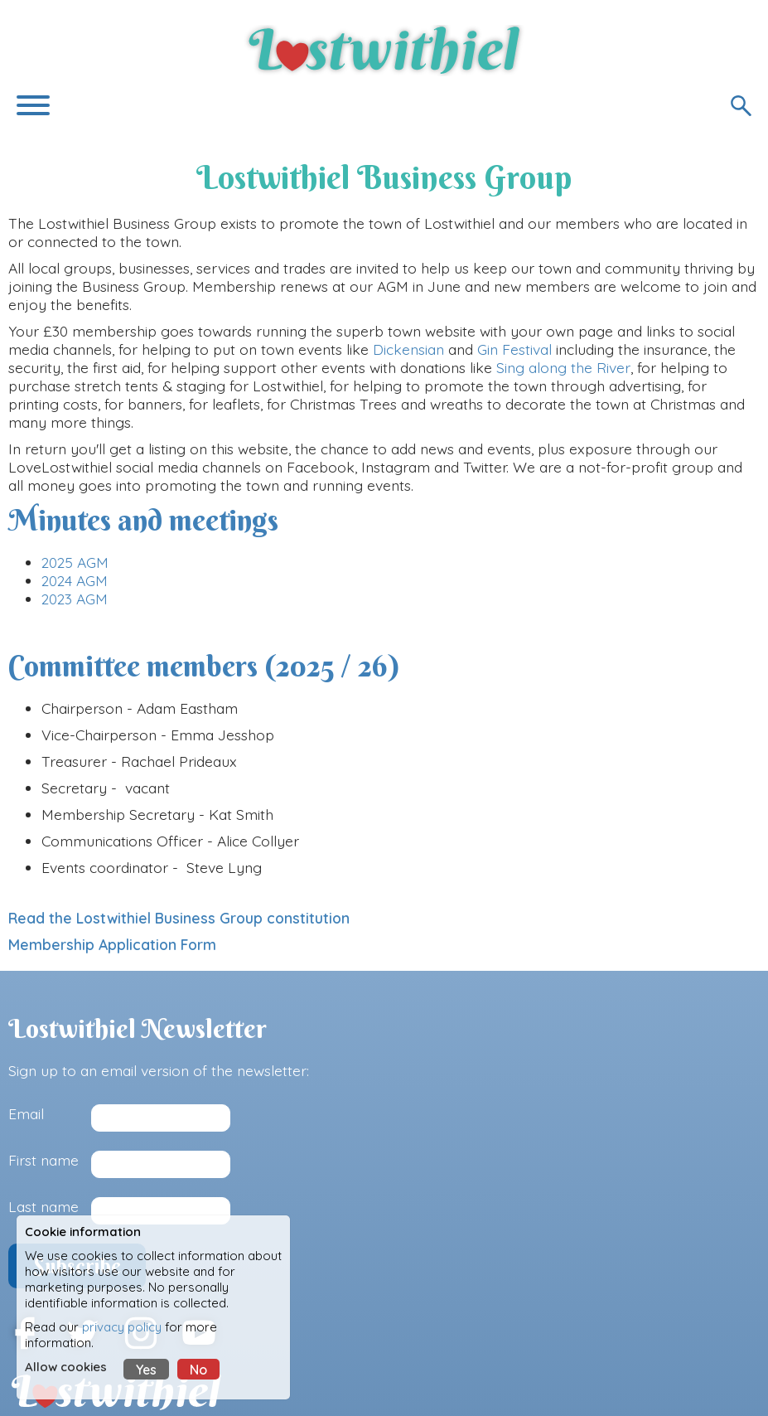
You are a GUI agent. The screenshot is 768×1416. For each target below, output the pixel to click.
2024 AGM (74, 580)
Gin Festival (514, 349)
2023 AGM (74, 598)
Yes (146, 1369)
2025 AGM (75, 562)
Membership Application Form (114, 944)
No (198, 1369)
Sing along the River (563, 367)
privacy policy (122, 1327)
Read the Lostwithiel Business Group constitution (179, 918)
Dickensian (408, 349)
